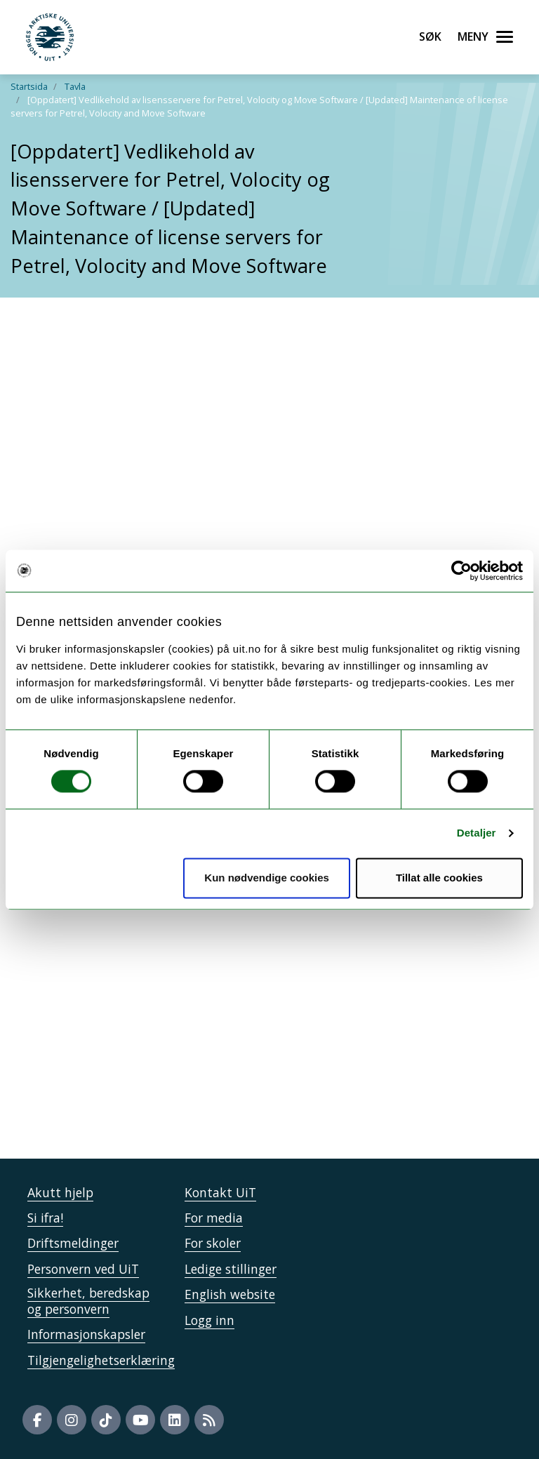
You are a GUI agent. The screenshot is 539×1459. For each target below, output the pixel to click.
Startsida (29, 86)
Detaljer (476, 833)
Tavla (75, 86)
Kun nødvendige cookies (266, 878)
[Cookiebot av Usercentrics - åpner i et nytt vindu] (461, 570)
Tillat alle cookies (439, 878)
